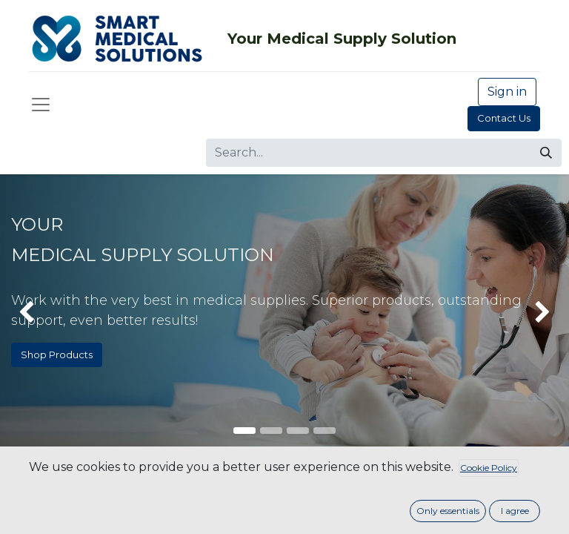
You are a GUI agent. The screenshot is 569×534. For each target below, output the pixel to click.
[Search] (546, 153)
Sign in (507, 92)
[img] (22, 313)
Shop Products (57, 354)
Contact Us (503, 118)
